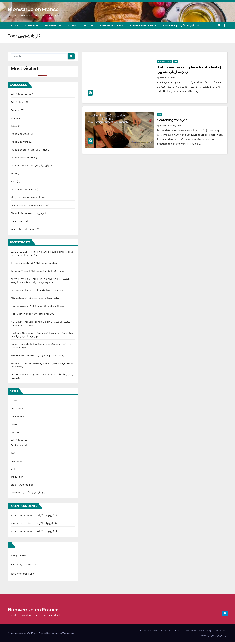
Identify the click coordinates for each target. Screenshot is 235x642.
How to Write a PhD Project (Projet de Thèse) (37, 305)
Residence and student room (28, 205)
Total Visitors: (19, 573)
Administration (111, 25)
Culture (88, 25)
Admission (32, 25)
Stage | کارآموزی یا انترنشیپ (28, 213)
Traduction (17, 476)
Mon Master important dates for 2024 (33, 313)
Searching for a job (172, 120)
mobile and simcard (22, 189)
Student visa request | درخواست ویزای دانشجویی (38, 355)
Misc (13, 181)
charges (15, 118)
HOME (14, 400)
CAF (13, 453)
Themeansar (68, 633)
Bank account (19, 445)
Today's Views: (20, 555)
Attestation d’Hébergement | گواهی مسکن (35, 298)
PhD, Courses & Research (26, 197)
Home (14, 25)
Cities (72, 25)
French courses (20, 133)
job (12, 173)
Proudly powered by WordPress (22, 633)
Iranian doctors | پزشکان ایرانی (30, 149)
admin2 (15, 515)
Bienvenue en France (32, 9)
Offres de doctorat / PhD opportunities (34, 263)
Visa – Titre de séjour (23, 229)
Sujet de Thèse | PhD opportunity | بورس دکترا (38, 270)
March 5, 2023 (168, 78)
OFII (13, 468)
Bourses (15, 110)
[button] (219, 25)
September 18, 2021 (170, 126)
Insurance (16, 460)
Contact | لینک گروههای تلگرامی (181, 25)
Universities (53, 25)
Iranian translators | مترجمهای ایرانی (33, 165)
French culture (19, 141)
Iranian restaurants (22, 157)
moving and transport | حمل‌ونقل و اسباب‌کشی (37, 290)
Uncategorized (19, 221)
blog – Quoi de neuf (143, 25)
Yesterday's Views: (22, 564)
